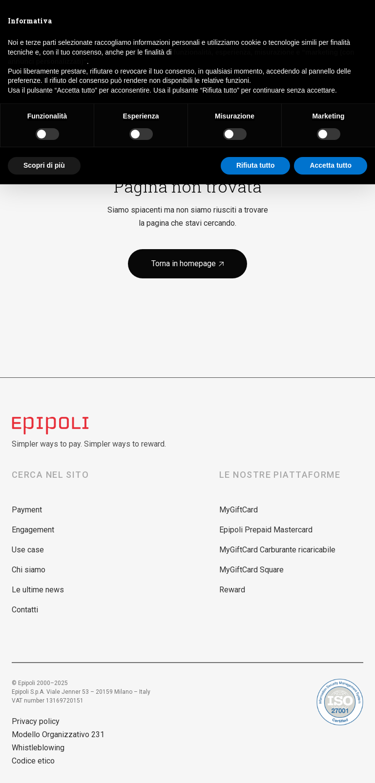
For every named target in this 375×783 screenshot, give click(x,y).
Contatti (25, 609)
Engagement (33, 529)
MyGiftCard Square (251, 569)
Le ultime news (38, 589)
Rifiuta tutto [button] (255, 165)
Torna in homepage (187, 263)
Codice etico (33, 760)
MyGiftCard (238, 509)
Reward (232, 589)
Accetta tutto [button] (331, 165)
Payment (27, 509)
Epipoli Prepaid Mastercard (265, 529)
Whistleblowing (38, 747)
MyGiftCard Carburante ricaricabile (277, 549)
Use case (28, 549)
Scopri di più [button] (44, 165)
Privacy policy (36, 721)
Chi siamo (28, 569)
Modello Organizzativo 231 (58, 734)
